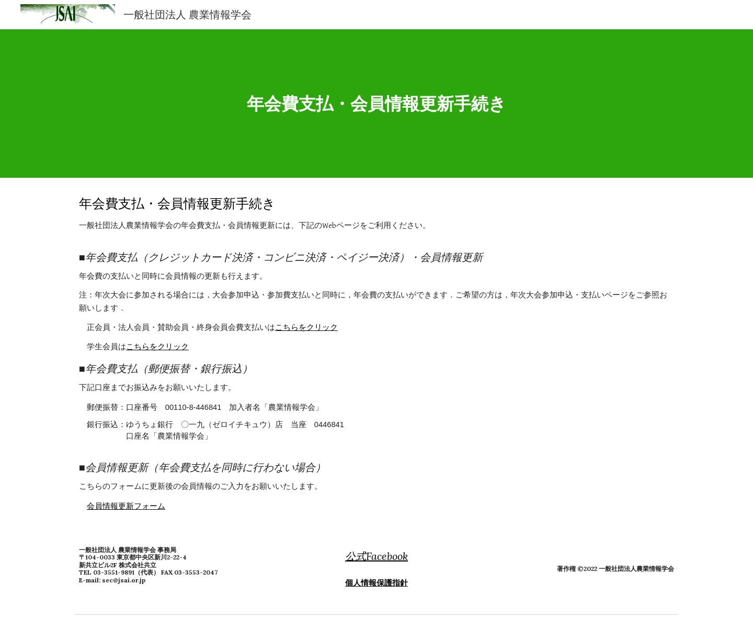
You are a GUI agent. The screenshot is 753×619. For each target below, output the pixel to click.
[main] (376, 104)
